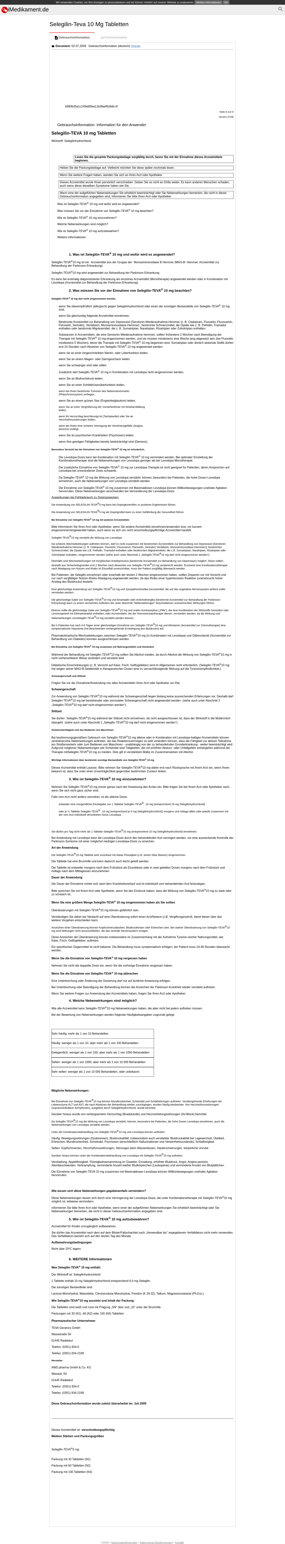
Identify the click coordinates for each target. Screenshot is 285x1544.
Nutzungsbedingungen (124, 1542)
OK (226, 2)
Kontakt (179, 1542)
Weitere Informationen (208, 2)
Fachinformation (113, 38)
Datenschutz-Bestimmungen (156, 1542)
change (136, 46)
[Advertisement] (24, 182)
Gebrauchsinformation (72, 38)
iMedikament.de (25, 9)
